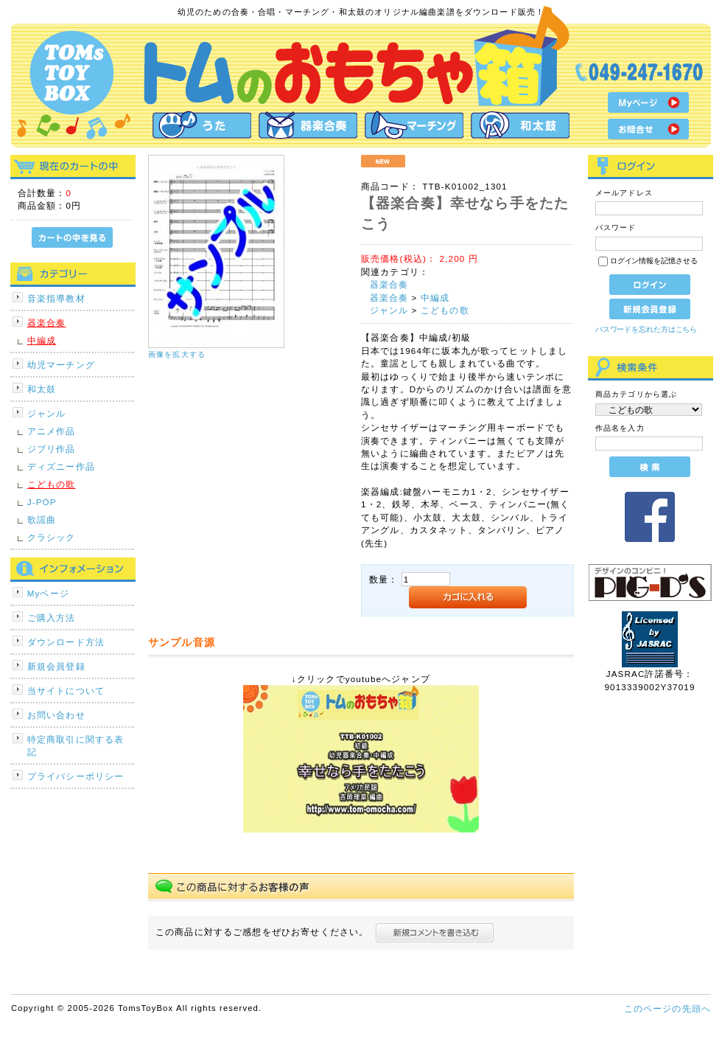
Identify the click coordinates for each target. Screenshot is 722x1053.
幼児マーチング (61, 364)
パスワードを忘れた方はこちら (646, 329)
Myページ (48, 593)
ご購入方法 (51, 617)
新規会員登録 (56, 666)
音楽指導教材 (56, 298)
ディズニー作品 (61, 466)
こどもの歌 (51, 484)
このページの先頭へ (667, 1008)
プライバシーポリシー (76, 776)
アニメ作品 (51, 431)
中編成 (41, 340)
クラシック (51, 537)
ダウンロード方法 (66, 642)
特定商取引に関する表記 (76, 745)
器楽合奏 (46, 322)
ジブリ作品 (51, 448)
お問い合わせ (56, 715)
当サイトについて (66, 690)
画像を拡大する (177, 354)
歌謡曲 (41, 519)
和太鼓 (41, 389)
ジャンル (46, 413)
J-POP (42, 502)
